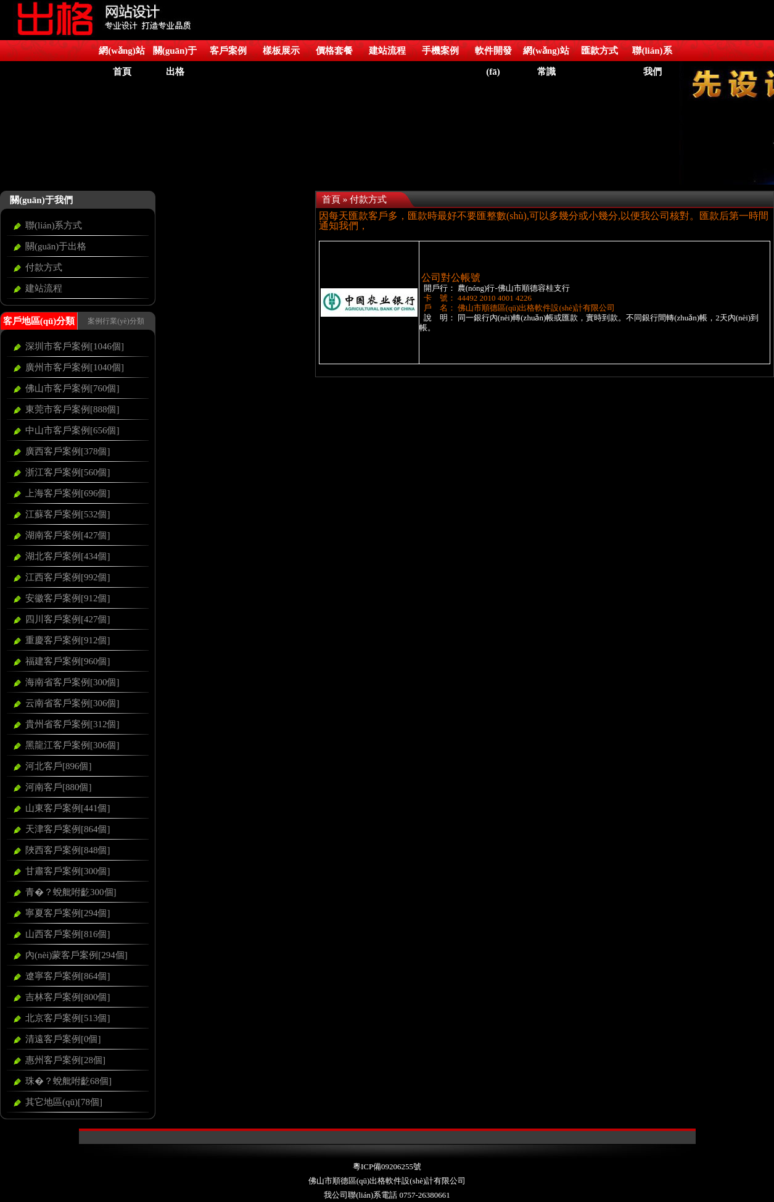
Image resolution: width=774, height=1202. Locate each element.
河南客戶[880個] (58, 787)
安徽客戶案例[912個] (67, 598)
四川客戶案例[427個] (67, 619)
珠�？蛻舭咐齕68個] (68, 1081)
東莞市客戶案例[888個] (72, 409)
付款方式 (43, 267)
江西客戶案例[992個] (67, 577)
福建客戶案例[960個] (67, 661)
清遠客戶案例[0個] (63, 1039)
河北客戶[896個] (58, 766)
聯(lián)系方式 (53, 225)
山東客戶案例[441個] (67, 808)
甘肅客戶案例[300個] (67, 871)
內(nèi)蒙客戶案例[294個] (76, 955)
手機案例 (440, 51)
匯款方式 (599, 51)
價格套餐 (334, 51)
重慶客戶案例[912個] (67, 640)
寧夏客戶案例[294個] (67, 913)
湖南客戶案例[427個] (67, 535)
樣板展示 (281, 51)
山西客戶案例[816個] (67, 934)
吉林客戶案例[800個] (67, 997)
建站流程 (387, 51)
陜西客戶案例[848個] (67, 850)
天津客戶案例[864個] (67, 829)
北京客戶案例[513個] (67, 1018)
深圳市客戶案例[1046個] (74, 346)
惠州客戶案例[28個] (65, 1060)
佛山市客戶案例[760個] (72, 388)
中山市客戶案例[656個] (72, 430)
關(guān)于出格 (55, 246)
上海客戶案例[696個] (67, 493)
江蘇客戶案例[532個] (67, 514)
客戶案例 (228, 51)
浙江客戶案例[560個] (67, 472)
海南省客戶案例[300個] (72, 682)
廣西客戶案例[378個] (67, 451)
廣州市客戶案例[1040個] (74, 367)
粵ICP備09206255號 (387, 1166)
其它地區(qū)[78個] (63, 1102)
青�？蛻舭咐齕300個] (71, 892)
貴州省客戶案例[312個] (72, 724)
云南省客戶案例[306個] (72, 703)
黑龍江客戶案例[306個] (72, 745)
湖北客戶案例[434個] (67, 556)
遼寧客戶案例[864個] (67, 976)
